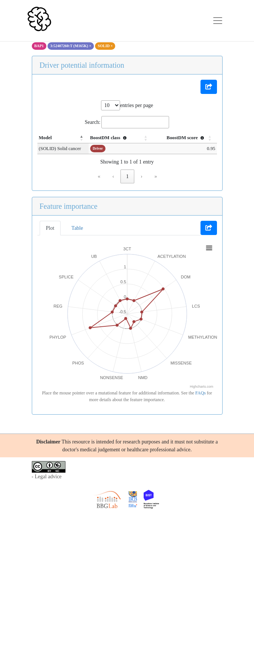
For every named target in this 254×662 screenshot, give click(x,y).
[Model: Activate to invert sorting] (64, 138)
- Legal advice (47, 476)
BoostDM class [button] (113, 137)
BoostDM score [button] (185, 137)
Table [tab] (77, 228)
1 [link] (127, 176)
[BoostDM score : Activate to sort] (185, 138)
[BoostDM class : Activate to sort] (123, 138)
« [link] (99, 176)
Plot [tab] (50, 228)
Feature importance (69, 206)
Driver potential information (82, 65)
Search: (93, 122)
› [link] (142, 176)
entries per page (136, 105)
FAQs (200, 393)
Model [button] (45, 137)
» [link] (155, 176)
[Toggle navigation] (217, 20)
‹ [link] (113, 176)
